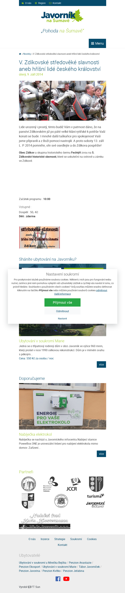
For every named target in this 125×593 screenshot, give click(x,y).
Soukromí (76, 539)
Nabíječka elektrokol (35, 434)
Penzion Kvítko (52, 571)
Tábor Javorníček (89, 567)
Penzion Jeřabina (73, 571)
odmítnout (101, 290)
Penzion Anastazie (80, 562)
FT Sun (34, 587)
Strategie (59, 539)
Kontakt (57, 3)
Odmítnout (62, 311)
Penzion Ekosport (29, 567)
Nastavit (62, 318)
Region (42, 3)
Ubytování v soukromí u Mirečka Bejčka (42, 562)
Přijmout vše (62, 302)
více (101, 364)
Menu (97, 43)
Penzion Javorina (29, 571)
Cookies (92, 539)
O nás (28, 3)
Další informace (62, 293)
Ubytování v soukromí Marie (41, 340)
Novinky (27, 53)
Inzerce (45, 539)
